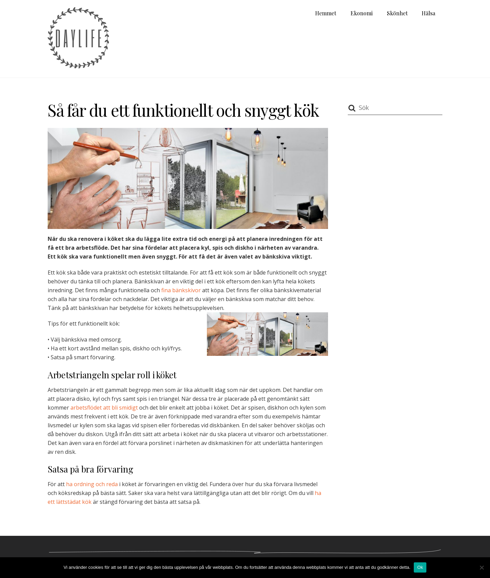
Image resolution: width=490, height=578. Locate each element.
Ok (420, 567)
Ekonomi (361, 13)
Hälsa (428, 13)
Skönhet (397, 13)
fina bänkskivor (181, 290)
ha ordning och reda (92, 484)
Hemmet (325, 13)
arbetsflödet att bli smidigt (104, 407)
